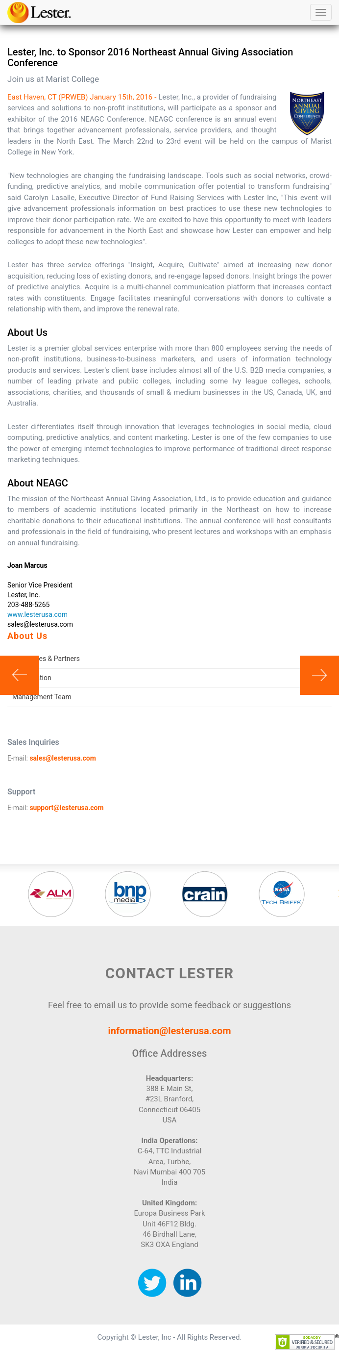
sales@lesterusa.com (62, 758)
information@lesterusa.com (169, 1031)
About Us (27, 636)
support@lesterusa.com (66, 808)
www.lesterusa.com (37, 614)
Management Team (42, 697)
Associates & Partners (46, 658)
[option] (50, 893)
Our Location (31, 678)
